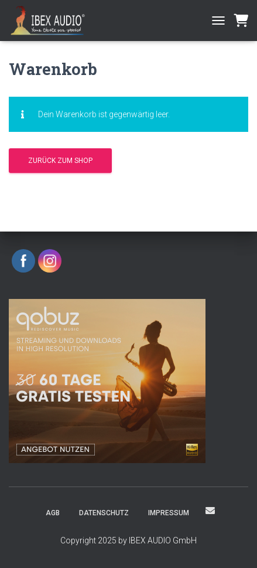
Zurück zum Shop (60, 161)
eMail (210, 510)
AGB (53, 513)
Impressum (168, 513)
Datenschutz (104, 513)
